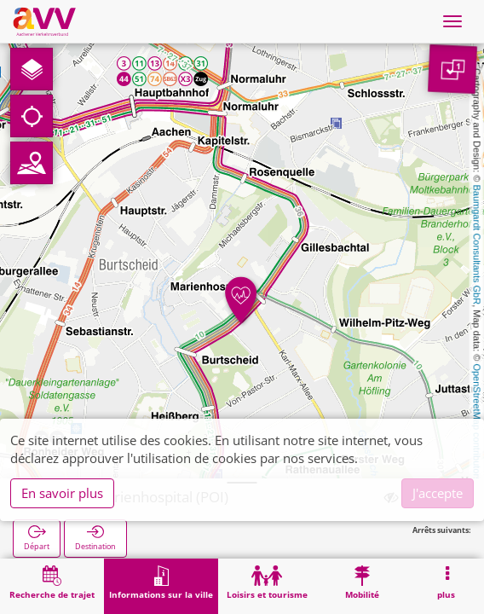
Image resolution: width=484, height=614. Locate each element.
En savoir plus (62, 492)
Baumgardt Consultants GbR (477, 245)
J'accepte (437, 492)
